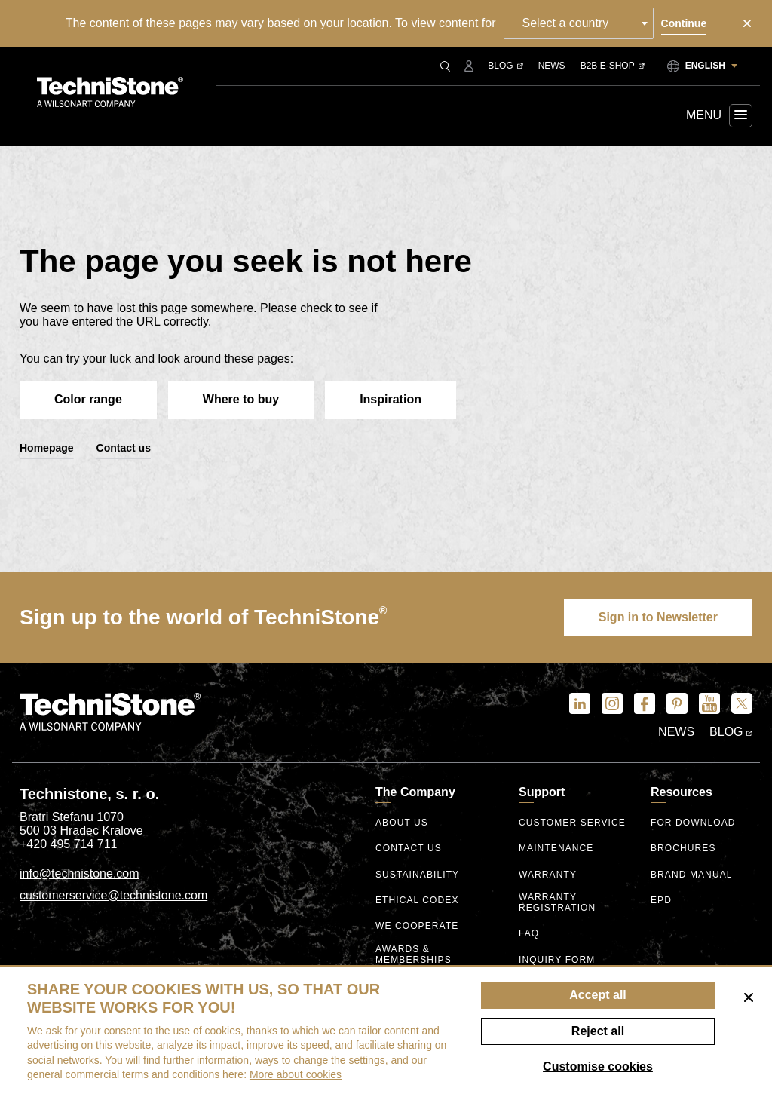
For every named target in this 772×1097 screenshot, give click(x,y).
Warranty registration (557, 903)
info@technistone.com (79, 873)
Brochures (683, 848)
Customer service (572, 823)
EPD (661, 900)
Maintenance (556, 848)
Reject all (597, 1031)
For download (693, 823)
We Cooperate (416, 926)
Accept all (597, 994)
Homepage (47, 448)
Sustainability (417, 875)
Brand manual (692, 875)
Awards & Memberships (413, 955)
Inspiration (390, 399)
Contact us (123, 448)
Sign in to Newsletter (658, 617)
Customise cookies (598, 1066)
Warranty (548, 875)
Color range (88, 399)
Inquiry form (557, 960)
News (551, 65)
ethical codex (417, 900)
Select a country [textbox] (565, 23)
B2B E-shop (613, 65)
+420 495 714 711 (68, 844)
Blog (505, 65)
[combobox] (578, 23)
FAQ (529, 934)
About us (401, 823)
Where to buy (241, 399)
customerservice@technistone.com (113, 895)
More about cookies (296, 1074)
